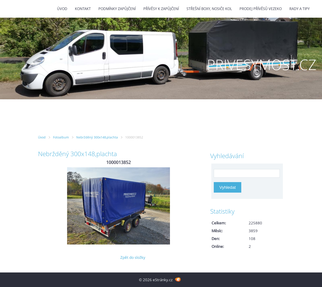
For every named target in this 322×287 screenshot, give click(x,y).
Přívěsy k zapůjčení (161, 8)
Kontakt (83, 8)
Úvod (62, 8)
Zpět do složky (132, 257)
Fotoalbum (61, 137)
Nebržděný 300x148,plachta (97, 137)
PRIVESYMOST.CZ (261, 64)
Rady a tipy (299, 8)
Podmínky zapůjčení (117, 8)
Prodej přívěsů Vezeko (260, 8)
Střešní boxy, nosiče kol (209, 8)
